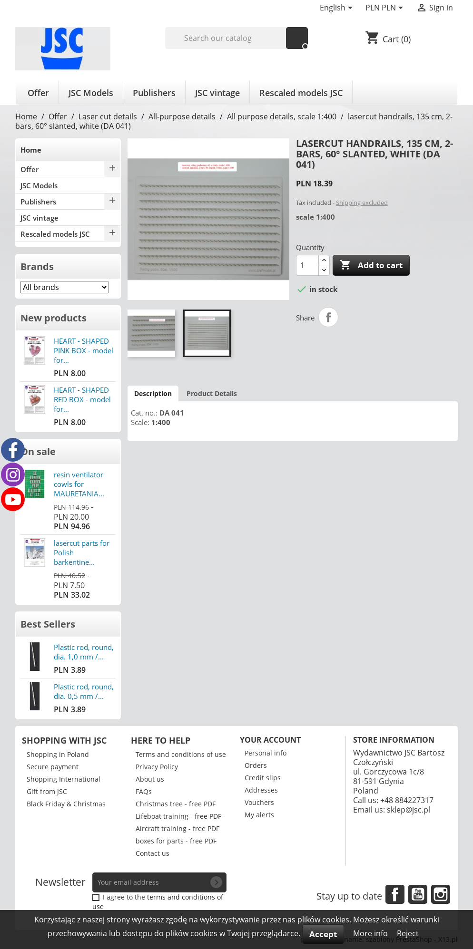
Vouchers (259, 802)
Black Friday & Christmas (66, 803)
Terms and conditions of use (181, 754)
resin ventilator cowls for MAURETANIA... (79, 484)
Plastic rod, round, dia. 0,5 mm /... (84, 691)
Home (30, 150)
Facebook (394, 894)
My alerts (259, 814)
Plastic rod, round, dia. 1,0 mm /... (84, 651)
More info (371, 933)
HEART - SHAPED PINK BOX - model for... (83, 350)
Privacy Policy (157, 766)
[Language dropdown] (338, 8)
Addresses (261, 789)
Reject (408, 933)
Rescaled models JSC (301, 92)
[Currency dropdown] (385, 8)
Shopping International (63, 779)
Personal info (265, 752)
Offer (38, 92)
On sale (38, 451)
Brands (37, 266)
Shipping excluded (362, 202)
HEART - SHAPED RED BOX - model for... (82, 399)
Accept (323, 934)
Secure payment (53, 766)
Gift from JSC (47, 791)
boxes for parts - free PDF (176, 840)
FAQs (144, 791)
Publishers (154, 92)
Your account (270, 740)
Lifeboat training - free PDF (178, 816)
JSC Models (91, 92)
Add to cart (371, 265)
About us (150, 779)
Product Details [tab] (212, 393)
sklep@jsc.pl (408, 809)
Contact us (152, 853)
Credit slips (263, 777)
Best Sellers (47, 624)
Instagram (440, 894)
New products (53, 317)
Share (328, 317)
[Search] (236, 38)
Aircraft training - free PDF (177, 828)
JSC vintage (217, 92)
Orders (256, 765)
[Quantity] (307, 265)
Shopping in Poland (58, 754)
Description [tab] (153, 393)
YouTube (417, 894)
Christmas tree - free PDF (176, 803)
